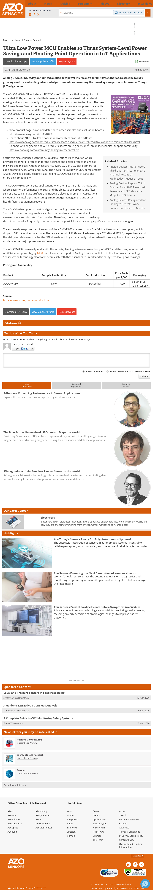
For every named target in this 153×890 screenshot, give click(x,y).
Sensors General (32, 40)
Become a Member (129, 819)
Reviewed (144, 61)
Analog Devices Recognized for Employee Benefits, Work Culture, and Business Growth (128, 204)
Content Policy (126, 839)
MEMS (40, 253)
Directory (71, 831)
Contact (123, 823)
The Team (98, 839)
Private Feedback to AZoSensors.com (129, 371)
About (122, 811)
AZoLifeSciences (44, 827)
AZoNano (12, 815)
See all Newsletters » (15, 785)
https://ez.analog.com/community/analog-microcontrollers (44, 150)
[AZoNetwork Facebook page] (34, 14)
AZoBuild (12, 831)
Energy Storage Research (30, 754)
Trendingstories (126, 385)
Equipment (72, 819)
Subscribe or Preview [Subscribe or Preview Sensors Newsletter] (27, 773)
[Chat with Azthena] (145, 883)
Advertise (124, 827)
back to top (137, 855)
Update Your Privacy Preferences (27, 885)
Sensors (21, 770)
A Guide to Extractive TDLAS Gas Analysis (30, 705)
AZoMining (41, 811)
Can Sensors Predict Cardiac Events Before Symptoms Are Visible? (97, 607)
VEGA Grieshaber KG (19, 697)
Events (96, 815)
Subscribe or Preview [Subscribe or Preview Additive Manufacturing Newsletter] (27, 742)
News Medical (43, 823)
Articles (70, 815)
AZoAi (38, 819)
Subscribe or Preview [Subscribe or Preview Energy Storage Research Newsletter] (27, 758)
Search (122, 815)
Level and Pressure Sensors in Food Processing (34, 693)
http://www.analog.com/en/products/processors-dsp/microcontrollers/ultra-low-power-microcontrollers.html (74, 142)
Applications (99, 819)
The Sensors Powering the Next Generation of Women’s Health (95, 573)
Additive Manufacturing (29, 739)
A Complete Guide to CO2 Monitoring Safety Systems (38, 718)
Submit (144, 376)
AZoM (11, 811)
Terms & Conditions (129, 831)
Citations (12, 323)
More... (145, 3)
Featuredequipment (76, 385)
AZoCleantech (15, 823)
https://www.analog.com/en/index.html (26, 300)
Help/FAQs (98, 831)
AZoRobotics (14, 819)
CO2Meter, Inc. (16, 723)
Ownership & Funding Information (130, 845)
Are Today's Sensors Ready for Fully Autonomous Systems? (92, 539)
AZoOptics (13, 827)
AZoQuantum (42, 815)
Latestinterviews (27, 385)
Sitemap (97, 835)
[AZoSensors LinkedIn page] (30, 14)
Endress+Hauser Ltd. (19, 710)
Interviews (72, 827)
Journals (71, 835)
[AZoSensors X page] (38, 14)
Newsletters (99, 827)
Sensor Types (100, 823)
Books (96, 811)
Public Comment (94, 371)
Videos (70, 823)
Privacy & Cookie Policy (131, 835)
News (18, 40)
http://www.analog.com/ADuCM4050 (30, 134)
